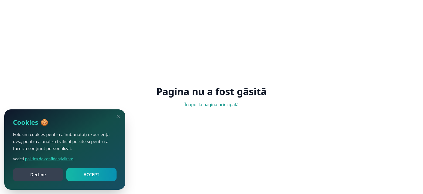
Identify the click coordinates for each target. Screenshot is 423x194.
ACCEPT (91, 175)
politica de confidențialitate (49, 158)
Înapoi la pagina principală (211, 105)
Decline (38, 175)
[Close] (118, 116)
